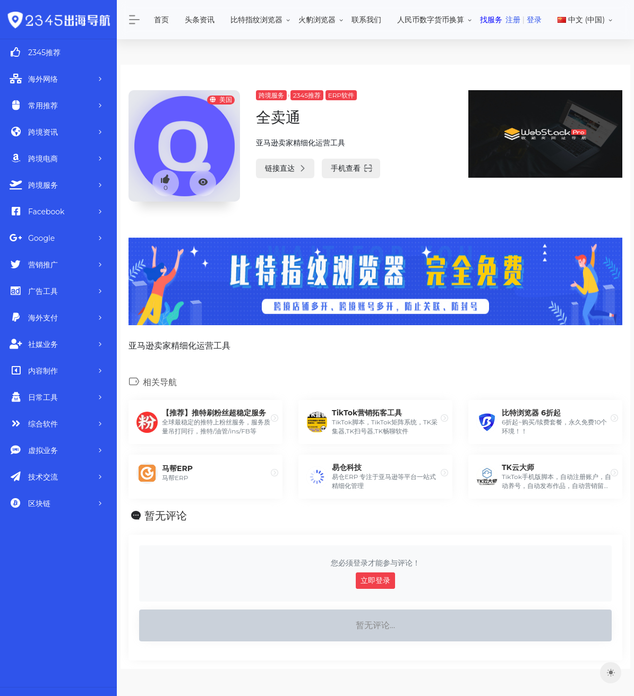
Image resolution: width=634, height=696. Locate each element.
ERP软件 (341, 95)
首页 (161, 19)
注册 (513, 19)
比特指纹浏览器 (256, 19)
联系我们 (366, 19)
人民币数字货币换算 (430, 19)
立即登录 (375, 580)
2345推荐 (307, 95)
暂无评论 (165, 515)
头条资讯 (200, 19)
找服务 (491, 19)
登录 (534, 19)
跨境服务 (271, 95)
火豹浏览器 (317, 19)
